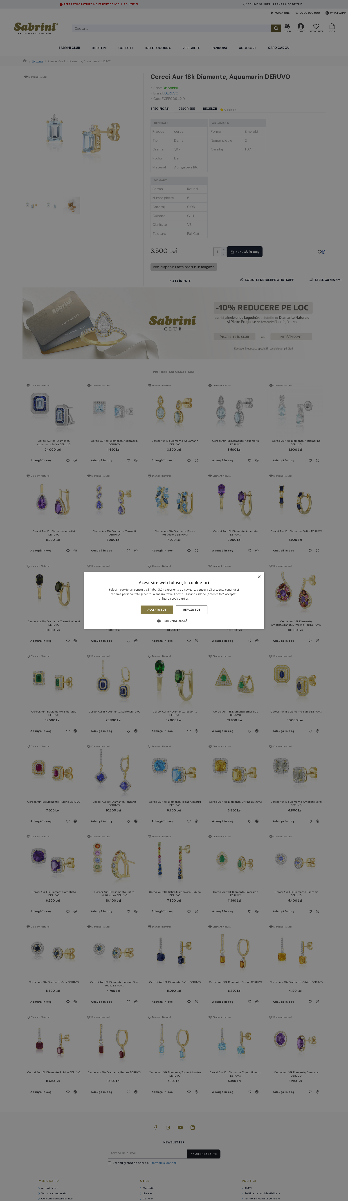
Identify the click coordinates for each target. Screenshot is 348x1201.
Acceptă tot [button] (156, 610)
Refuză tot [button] (191, 610)
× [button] (259, 577)
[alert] (174, 600)
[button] (174, 621)
